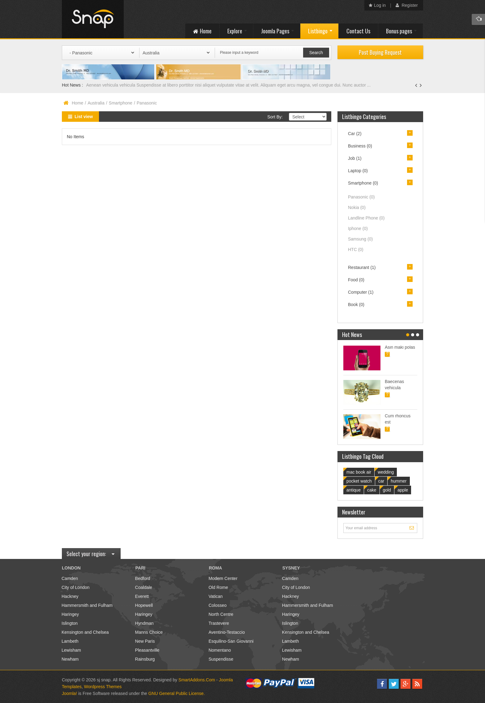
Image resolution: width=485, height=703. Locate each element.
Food (356, 279)
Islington (70, 623)
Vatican (215, 596)
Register (407, 5)
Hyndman (144, 623)
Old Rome (218, 587)
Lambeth (70, 641)
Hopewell (144, 605)
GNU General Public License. (176, 693)
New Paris (145, 641)
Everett (142, 596)
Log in (377, 5)
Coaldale (143, 587)
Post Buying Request (380, 52)
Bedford (142, 578)
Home (77, 102)
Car (355, 133)
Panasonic (361, 196)
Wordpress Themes (103, 686)
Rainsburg (145, 659)
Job (355, 158)
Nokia (357, 207)
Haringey (70, 614)
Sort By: (275, 116)
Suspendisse (220, 659)
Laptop (358, 170)
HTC (355, 249)
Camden (70, 578)
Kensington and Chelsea (85, 632)
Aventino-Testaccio (226, 632)
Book (356, 304)
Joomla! (69, 693)
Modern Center (222, 578)
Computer (360, 292)
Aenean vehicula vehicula (111, 85)
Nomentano (219, 650)
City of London (75, 587)
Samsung (360, 238)
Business (360, 145)
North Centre (220, 614)
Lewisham (71, 650)
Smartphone (120, 102)
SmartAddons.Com (196, 679)
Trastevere (218, 623)
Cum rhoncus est (397, 418)
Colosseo (217, 605)
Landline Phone (366, 217)
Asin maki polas (400, 347)
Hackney (70, 596)
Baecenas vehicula (394, 384)
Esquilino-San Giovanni (231, 641)
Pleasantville (147, 650)
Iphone (358, 228)
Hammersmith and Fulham (87, 605)
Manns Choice (149, 632)
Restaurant (362, 267)
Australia (96, 102)
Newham (70, 659)
